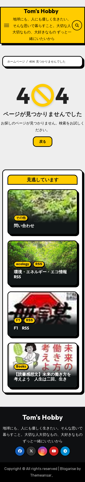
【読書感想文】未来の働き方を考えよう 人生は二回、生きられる (42, 379)
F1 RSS (21, 328)
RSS (38, 264)
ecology (22, 264)
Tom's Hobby (41, 11)
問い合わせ (24, 225)
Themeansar (40, 475)
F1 (18, 320)
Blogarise (68, 469)
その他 (21, 218)
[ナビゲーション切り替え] (6, 25)
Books (21, 366)
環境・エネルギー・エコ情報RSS (40, 274)
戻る (42, 142)
